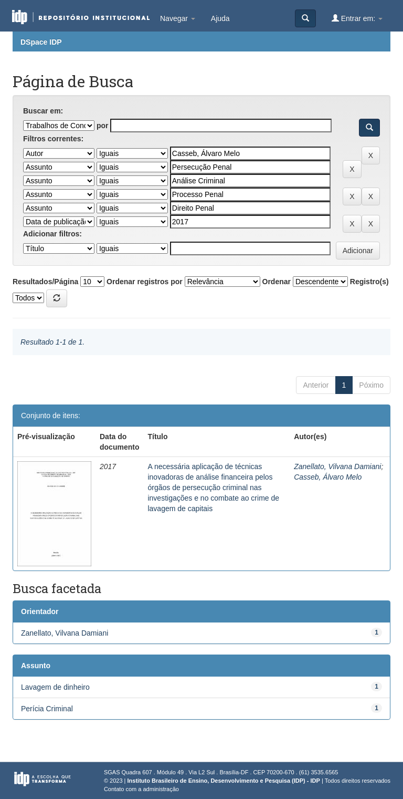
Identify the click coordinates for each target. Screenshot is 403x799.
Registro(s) (369, 281)
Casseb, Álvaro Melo (328, 477)
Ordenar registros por (145, 281)
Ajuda (220, 18)
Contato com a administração (141, 789)
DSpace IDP (41, 42)
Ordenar (276, 281)
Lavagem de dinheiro (55, 687)
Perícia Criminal (47, 708)
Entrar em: (357, 18)
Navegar (177, 18)
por (103, 125)
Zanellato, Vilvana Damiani (337, 466)
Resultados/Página (45, 281)
